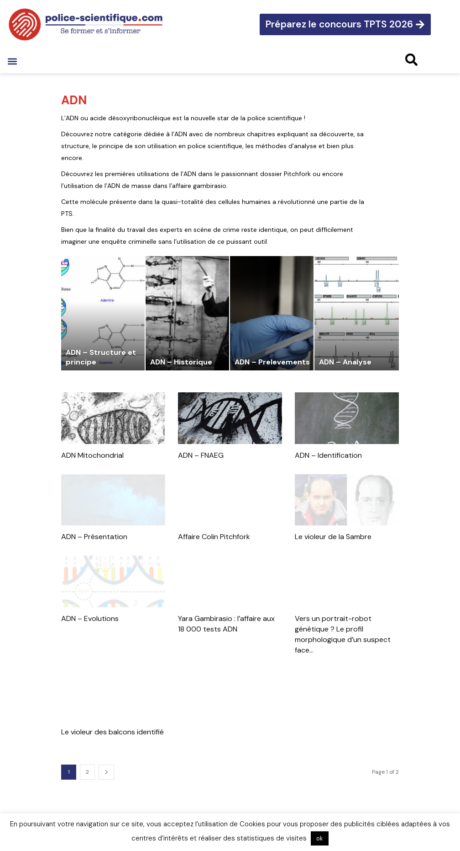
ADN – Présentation (94, 536)
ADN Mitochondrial (92, 455)
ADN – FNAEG (201, 455)
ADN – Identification (328, 455)
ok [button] (319, 838)
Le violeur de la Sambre (333, 536)
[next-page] (106, 772)
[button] (12, 61)
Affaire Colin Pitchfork (214, 536)
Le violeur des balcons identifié (112, 732)
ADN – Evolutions (90, 618)
